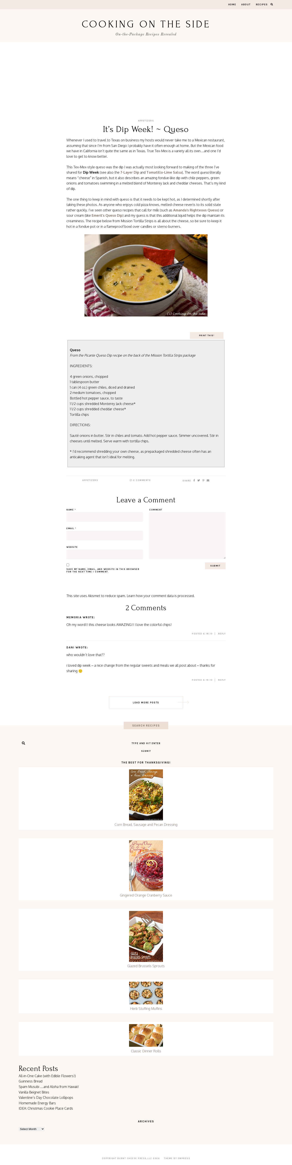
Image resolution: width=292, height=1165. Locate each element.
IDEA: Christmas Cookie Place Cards (46, 1108)
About (246, 4)
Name (71, 510)
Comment (155, 510)
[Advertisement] (146, 74)
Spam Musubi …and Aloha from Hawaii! (49, 1087)
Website (72, 547)
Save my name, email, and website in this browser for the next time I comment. (102, 570)
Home (232, 4)
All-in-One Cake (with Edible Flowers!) (47, 1076)
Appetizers (146, 120)
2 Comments (140, 480)
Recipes (262, 4)
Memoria (74, 617)
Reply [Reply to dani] (222, 680)
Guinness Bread (30, 1081)
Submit (146, 751)
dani (70, 647)
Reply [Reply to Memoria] (222, 633)
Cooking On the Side (146, 24)
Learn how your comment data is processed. (161, 596)
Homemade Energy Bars (37, 1103)
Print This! (206, 335)
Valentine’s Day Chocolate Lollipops (46, 1097)
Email (71, 528)
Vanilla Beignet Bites (34, 1092)
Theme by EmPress (177, 1158)
